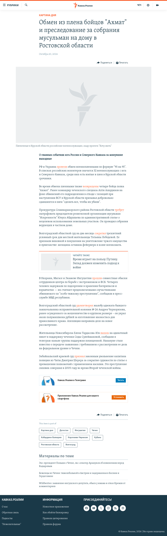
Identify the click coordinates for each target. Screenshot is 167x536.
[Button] (104, 63)
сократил (100, 233)
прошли (97, 278)
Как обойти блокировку (56, 513)
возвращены (91, 186)
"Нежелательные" (11, 524)
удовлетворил (84, 305)
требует (119, 210)
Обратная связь (10, 513)
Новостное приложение (56, 507)
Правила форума (52, 524)
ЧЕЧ (139, 5)
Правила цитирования (55, 518)
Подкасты (7, 518)
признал (79, 356)
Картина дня (47, 15)
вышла (104, 333)
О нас (5, 507)
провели (62, 166)
